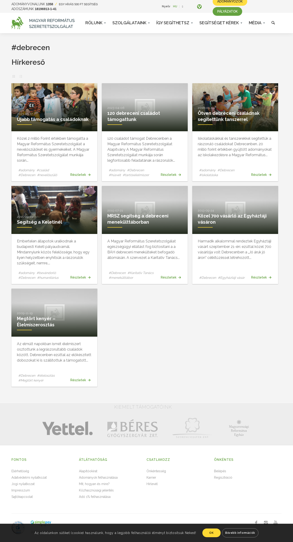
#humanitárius (48, 277)
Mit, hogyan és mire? (94, 484)
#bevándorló (46, 273)
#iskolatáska (208, 175)
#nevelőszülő (47, 175)
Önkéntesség (156, 471)
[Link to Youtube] (275, 522)
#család (43, 170)
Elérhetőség (20, 471)
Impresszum (20, 490)
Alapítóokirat (88, 471)
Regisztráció (223, 477)
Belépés (220, 471)
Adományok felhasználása (98, 477)
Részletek (80, 175)
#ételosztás (46, 375)
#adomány (26, 170)
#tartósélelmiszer (136, 175)
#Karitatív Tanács (141, 273)
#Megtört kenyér (30, 380)
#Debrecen (26, 175)
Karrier (151, 477)
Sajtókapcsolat (22, 497)
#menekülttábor (121, 277)
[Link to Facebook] (256, 522)
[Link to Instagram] (265, 522)
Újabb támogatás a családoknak (53, 119)
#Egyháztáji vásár (231, 277)
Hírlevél (152, 484)
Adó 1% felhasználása (95, 497)
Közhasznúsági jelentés (96, 490)
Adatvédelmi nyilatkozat (29, 477)
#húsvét (115, 175)
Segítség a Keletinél (39, 222)
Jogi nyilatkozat (23, 484)
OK (211, 532)
